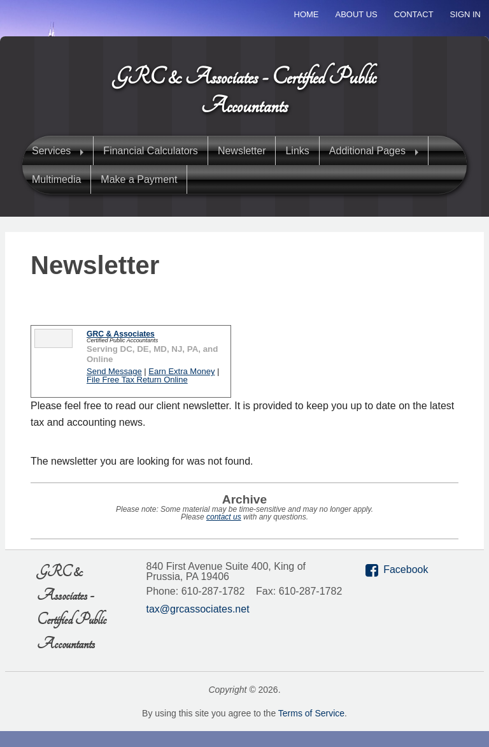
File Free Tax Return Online (137, 379)
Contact (414, 14)
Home (306, 14)
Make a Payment (139, 179)
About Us (357, 14)
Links (297, 150)
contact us (223, 516)
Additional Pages (367, 150)
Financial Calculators (150, 150)
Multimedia (56, 179)
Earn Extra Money (181, 371)
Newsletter (242, 150)
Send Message (114, 371)
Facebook (405, 569)
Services (51, 150)
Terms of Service (311, 713)
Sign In (465, 14)
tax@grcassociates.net (198, 609)
